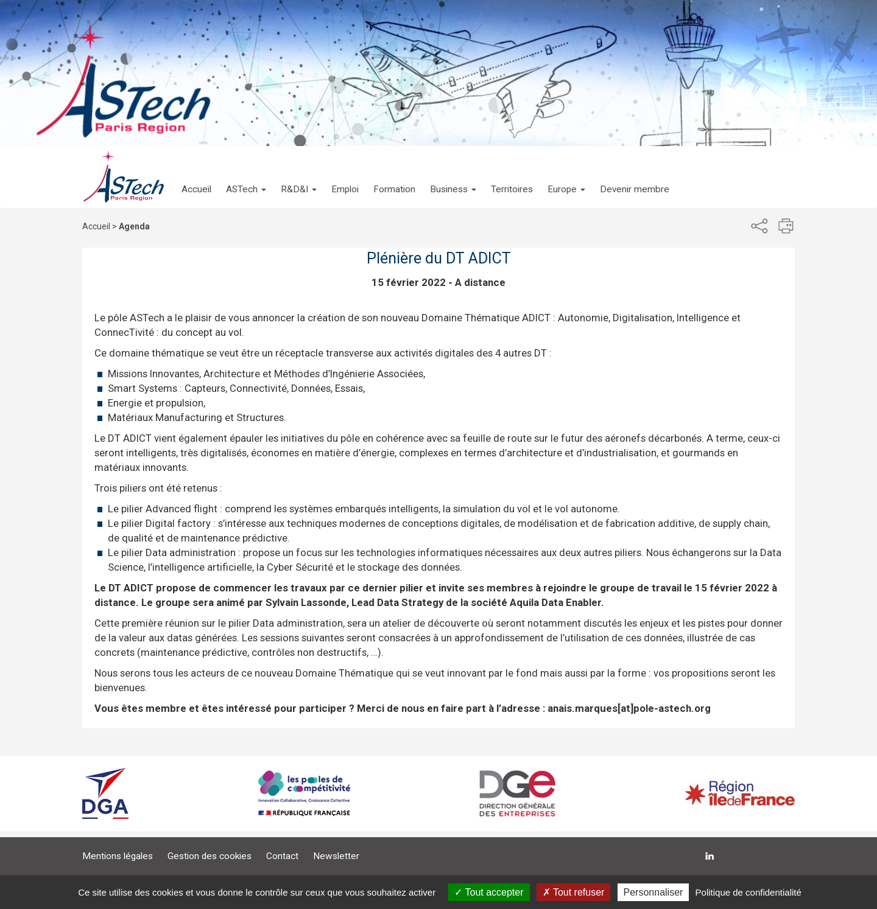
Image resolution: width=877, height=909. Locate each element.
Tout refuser (574, 892)
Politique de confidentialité (748, 892)
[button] (246, 177)
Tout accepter (488, 892)
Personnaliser (653, 892)
